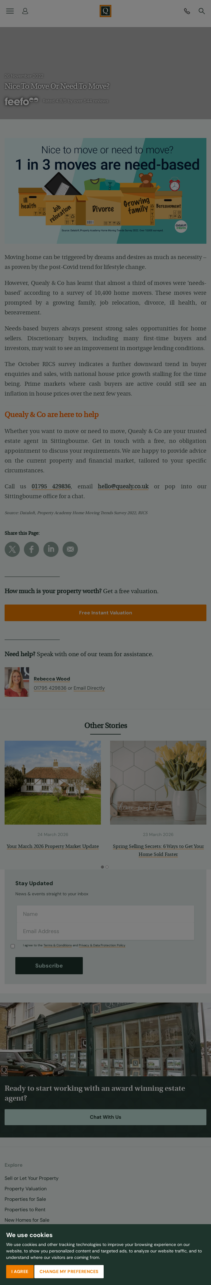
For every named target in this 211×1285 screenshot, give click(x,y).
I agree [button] (20, 1271)
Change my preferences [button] (69, 1271)
